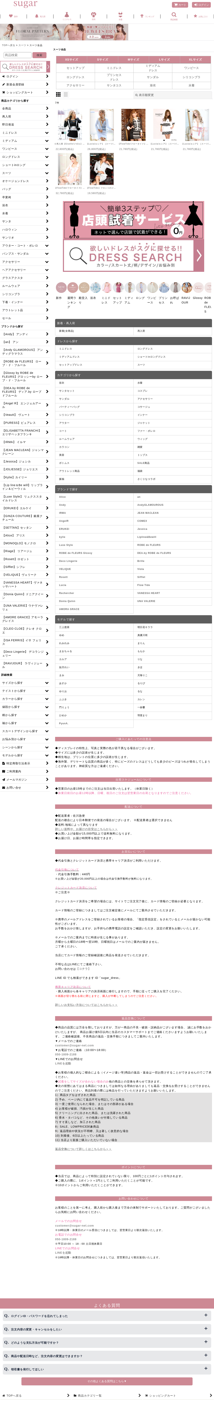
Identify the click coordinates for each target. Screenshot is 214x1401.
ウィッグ (142, 435)
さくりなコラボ (146, 475)
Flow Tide (143, 581)
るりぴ (141, 679)
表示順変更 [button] (144, 95)
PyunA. (64, 719)
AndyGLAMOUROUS (150, 501)
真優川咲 (142, 631)
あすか (63, 679)
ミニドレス (65, 345)
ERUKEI (64, 525)
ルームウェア (67, 435)
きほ (140, 663)
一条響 (141, 703)
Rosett (63, 573)
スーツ (141, 361)
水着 (140, 379)
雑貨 (140, 443)
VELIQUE (65, 565)
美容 (61, 451)
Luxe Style (66, 541)
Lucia (62, 581)
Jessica (142, 525)
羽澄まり (142, 711)
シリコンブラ (67, 411)
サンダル (64, 395)
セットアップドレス (70, 361)
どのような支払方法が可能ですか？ (35, 1342)
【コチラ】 (83, 965)
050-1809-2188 (66, 1050)
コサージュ (143, 403)
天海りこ (142, 671)
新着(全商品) (66, 327)
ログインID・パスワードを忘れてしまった (39, 1316)
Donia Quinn (67, 597)
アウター (64, 419)
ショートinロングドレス (151, 353)
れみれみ (64, 639)
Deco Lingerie (68, 557)
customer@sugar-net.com (74, 1041)
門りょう (64, 703)
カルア (63, 655)
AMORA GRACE (69, 605)
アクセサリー (145, 395)
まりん (141, 639)
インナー (142, 411)
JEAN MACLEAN (148, 509)
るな (140, 687)
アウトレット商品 (69, 467)
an (139, 493)
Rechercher (66, 589)
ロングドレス (145, 345)
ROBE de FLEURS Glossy (75, 549)
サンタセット (67, 387)
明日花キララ (145, 623)
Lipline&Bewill (146, 533)
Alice (62, 493)
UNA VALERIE (146, 597)
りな (140, 655)
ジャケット (143, 419)
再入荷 (141, 327)
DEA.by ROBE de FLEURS (154, 549)
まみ (61, 671)
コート (63, 427)
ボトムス (64, 459)
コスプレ (142, 387)
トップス (142, 451)
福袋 (140, 467)
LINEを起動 (63, 1059)
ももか (141, 647)
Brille (140, 557)
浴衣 (61, 379)
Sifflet (141, 573)
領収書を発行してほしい (27, 1369)
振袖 (61, 475)
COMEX (142, 517)
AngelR (64, 517)
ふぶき (63, 695)
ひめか (63, 711)
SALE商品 (143, 459)
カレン (141, 695)
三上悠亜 (64, 623)
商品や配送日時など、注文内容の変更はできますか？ (47, 1356)
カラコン (64, 443)
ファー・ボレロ (146, 427)
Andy (62, 501)
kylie (62, 533)
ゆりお (63, 687)
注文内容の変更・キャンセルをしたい (36, 1329)
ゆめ (61, 631)
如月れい (64, 663)
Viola (140, 565)
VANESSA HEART (148, 589)
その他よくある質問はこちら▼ (107, 1381)
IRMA (62, 509)
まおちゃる (65, 647)
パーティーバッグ (69, 403)
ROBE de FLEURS (149, 541)
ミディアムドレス (69, 353)
